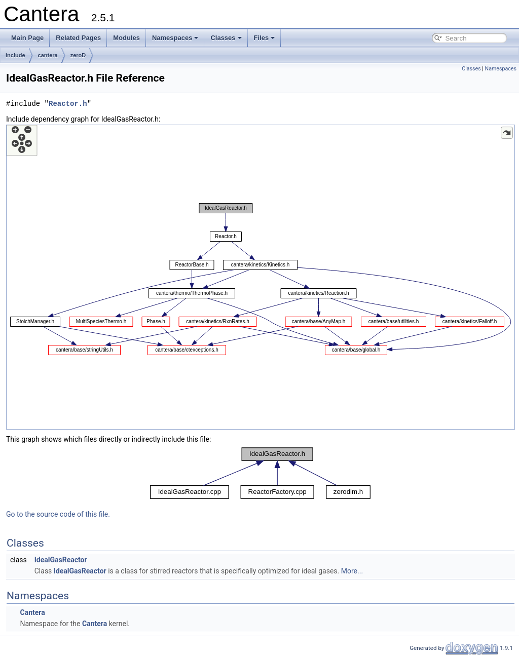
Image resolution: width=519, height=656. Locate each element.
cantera (48, 55)
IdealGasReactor (60, 560)
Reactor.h (68, 103)
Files (264, 38)
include (15, 55)
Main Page (27, 38)
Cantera (32, 612)
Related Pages (78, 38)
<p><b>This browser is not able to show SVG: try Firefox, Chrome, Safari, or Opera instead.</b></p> (260, 277)
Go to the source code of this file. (58, 514)
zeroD (78, 55)
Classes (225, 38)
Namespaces (175, 38)
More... (352, 571)
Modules (126, 38)
